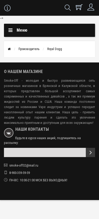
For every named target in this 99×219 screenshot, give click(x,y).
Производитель (28, 49)
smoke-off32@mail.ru (23, 165)
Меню (22, 30)
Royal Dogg (54, 49)
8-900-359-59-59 (19, 173)
